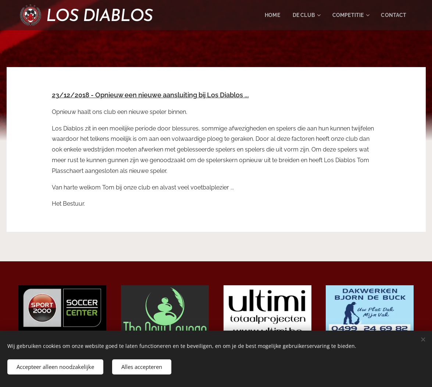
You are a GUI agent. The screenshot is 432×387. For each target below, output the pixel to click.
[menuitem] (267, 15)
